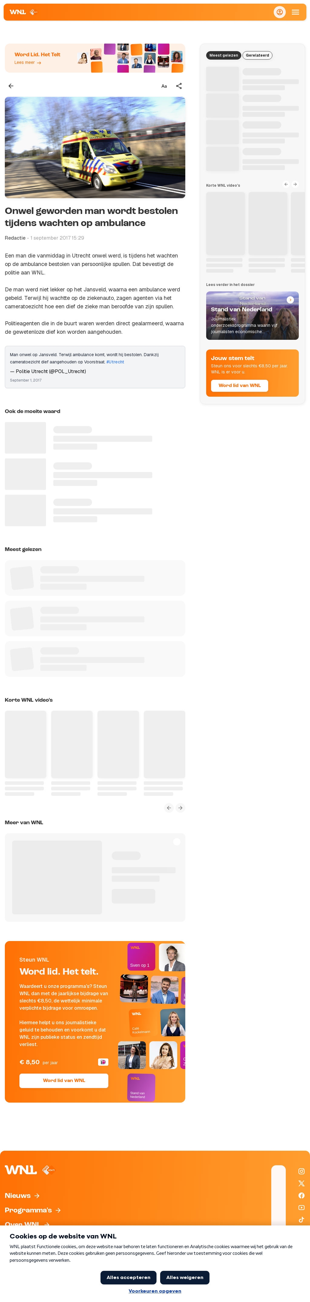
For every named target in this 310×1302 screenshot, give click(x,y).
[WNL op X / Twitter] (301, 1183)
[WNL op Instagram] (301, 1171)
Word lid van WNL (64, 1080)
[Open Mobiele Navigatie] (295, 12)
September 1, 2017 (25, 380)
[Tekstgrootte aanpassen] (164, 86)
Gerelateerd (257, 55)
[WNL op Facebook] (301, 1195)
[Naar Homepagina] (24, 12)
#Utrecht (115, 362)
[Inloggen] (280, 12)
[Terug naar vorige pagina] (11, 86)
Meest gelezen (223, 55)
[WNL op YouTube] (301, 1207)
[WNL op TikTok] (301, 1219)
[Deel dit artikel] (179, 86)
